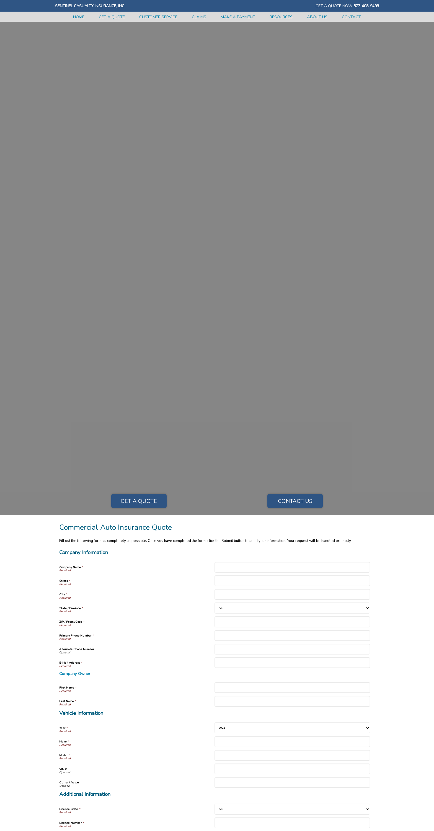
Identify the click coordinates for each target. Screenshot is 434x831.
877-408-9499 (366, 6)
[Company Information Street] (292, 580)
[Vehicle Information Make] (292, 741)
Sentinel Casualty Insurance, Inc (89, 6)
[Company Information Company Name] (292, 567)
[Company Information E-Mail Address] (292, 662)
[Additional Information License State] (292, 809)
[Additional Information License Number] (292, 822)
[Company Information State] (292, 608)
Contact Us (295, 501)
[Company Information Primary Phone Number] (292, 635)
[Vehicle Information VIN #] (292, 769)
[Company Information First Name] (292, 687)
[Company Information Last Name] (292, 701)
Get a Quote (139, 501)
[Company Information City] (292, 594)
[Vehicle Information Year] (292, 727)
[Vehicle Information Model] (292, 755)
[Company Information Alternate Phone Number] (292, 649)
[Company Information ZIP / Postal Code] (292, 621)
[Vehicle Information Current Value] (292, 782)
